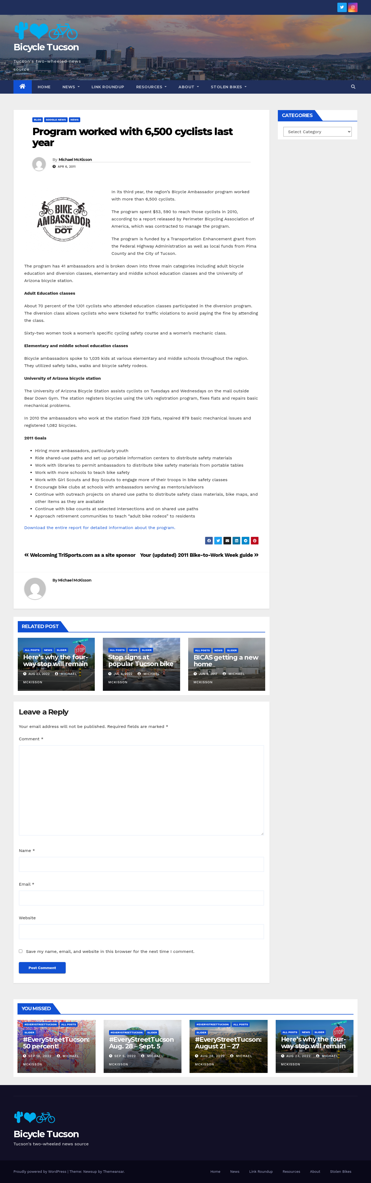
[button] (353, 86)
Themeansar (113, 1172)
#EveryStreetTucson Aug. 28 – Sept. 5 (142, 1043)
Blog (37, 119)
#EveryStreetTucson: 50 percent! (56, 1043)
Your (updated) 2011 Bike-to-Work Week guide (199, 555)
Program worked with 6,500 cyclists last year (132, 137)
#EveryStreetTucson (40, 1024)
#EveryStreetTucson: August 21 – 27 (228, 1043)
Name (27, 850)
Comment (31, 738)
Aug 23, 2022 (298, 1056)
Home (44, 86)
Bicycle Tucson (46, 47)
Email (26, 884)
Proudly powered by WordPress (40, 1172)
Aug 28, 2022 (212, 1056)
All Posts (32, 650)
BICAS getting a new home (226, 660)
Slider (61, 650)
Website (27, 917)
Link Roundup (108, 86)
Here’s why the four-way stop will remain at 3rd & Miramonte (55, 663)
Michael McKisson (75, 159)
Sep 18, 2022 (39, 1056)
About (188, 86)
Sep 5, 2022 (125, 1056)
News (71, 86)
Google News (56, 119)
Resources (151, 86)
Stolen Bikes (229, 86)
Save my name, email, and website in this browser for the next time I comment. (110, 951)
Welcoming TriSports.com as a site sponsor (79, 555)
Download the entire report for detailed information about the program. (99, 527)
